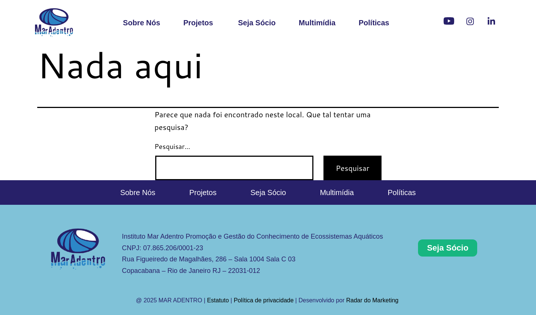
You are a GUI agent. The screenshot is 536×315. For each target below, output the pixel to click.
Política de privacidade (264, 300)
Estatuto (218, 300)
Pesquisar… (172, 146)
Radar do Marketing (373, 300)
